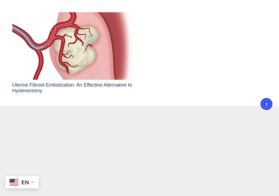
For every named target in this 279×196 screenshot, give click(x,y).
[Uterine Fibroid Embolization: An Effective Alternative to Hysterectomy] (72, 46)
